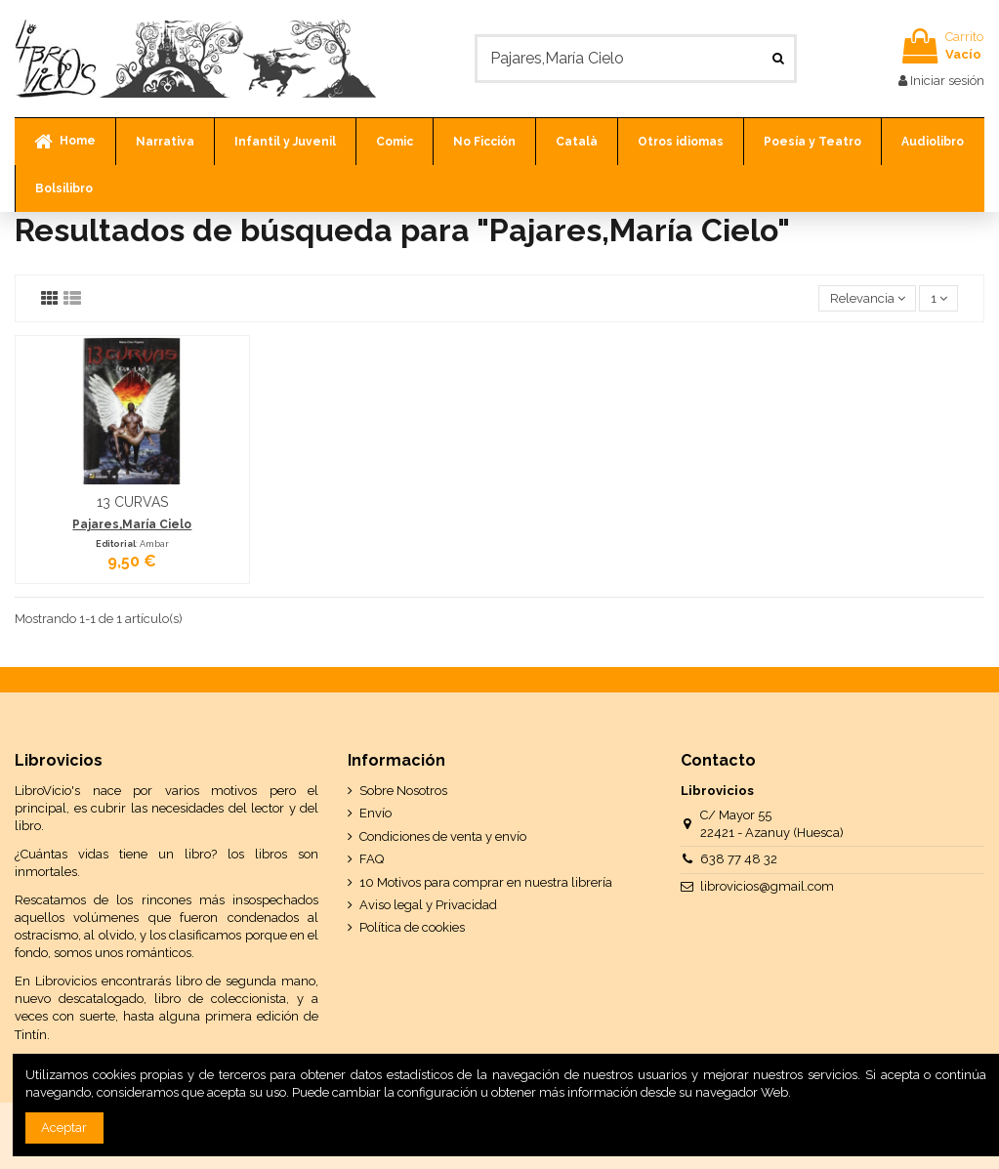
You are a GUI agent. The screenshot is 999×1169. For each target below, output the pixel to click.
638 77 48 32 (738, 859)
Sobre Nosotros (403, 790)
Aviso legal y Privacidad (428, 905)
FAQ (371, 859)
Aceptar (64, 1127)
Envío (375, 813)
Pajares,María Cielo (131, 524)
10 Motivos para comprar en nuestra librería (485, 882)
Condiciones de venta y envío (442, 836)
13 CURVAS (132, 502)
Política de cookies (412, 927)
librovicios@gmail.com (767, 886)
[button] (164, 141)
